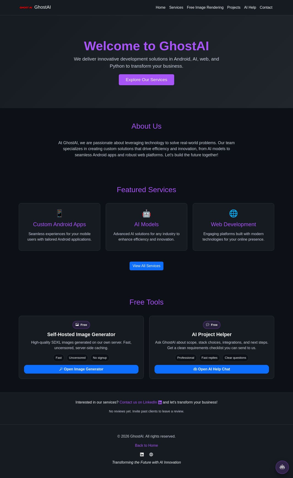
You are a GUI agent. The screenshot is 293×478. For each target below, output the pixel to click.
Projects (234, 7)
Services (176, 7)
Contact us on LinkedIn (140, 402)
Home (160, 7)
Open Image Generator (81, 369)
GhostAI (35, 7)
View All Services (146, 266)
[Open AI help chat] (282, 467)
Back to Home (146, 445)
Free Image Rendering (205, 7)
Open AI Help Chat (211, 369)
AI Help (250, 7)
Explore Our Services (146, 79)
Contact (266, 7)
